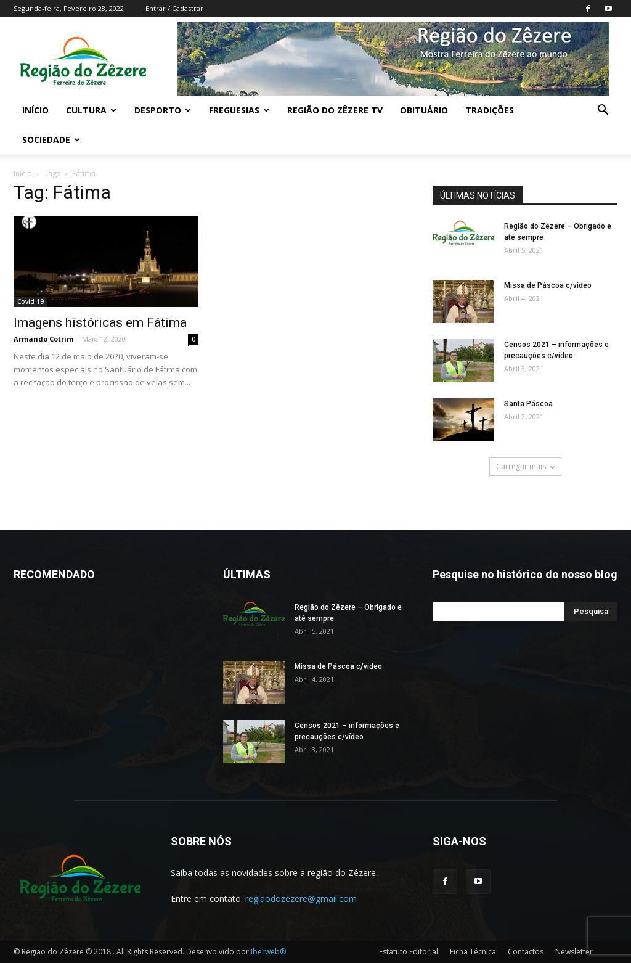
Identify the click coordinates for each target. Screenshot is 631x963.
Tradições (489, 110)
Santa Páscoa (528, 404)
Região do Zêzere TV (335, 110)
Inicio (23, 173)
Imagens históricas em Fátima (100, 322)
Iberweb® (268, 951)
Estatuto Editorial (408, 951)
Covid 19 (30, 301)
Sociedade (51, 139)
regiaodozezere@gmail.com (301, 898)
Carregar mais (525, 466)
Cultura (91, 110)
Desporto (162, 110)
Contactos (525, 951)
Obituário (424, 110)
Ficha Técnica (473, 951)
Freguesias (239, 110)
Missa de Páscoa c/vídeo (548, 285)
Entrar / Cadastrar (174, 8)
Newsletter (574, 951)
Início (35, 110)
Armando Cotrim (43, 338)
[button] (602, 111)
